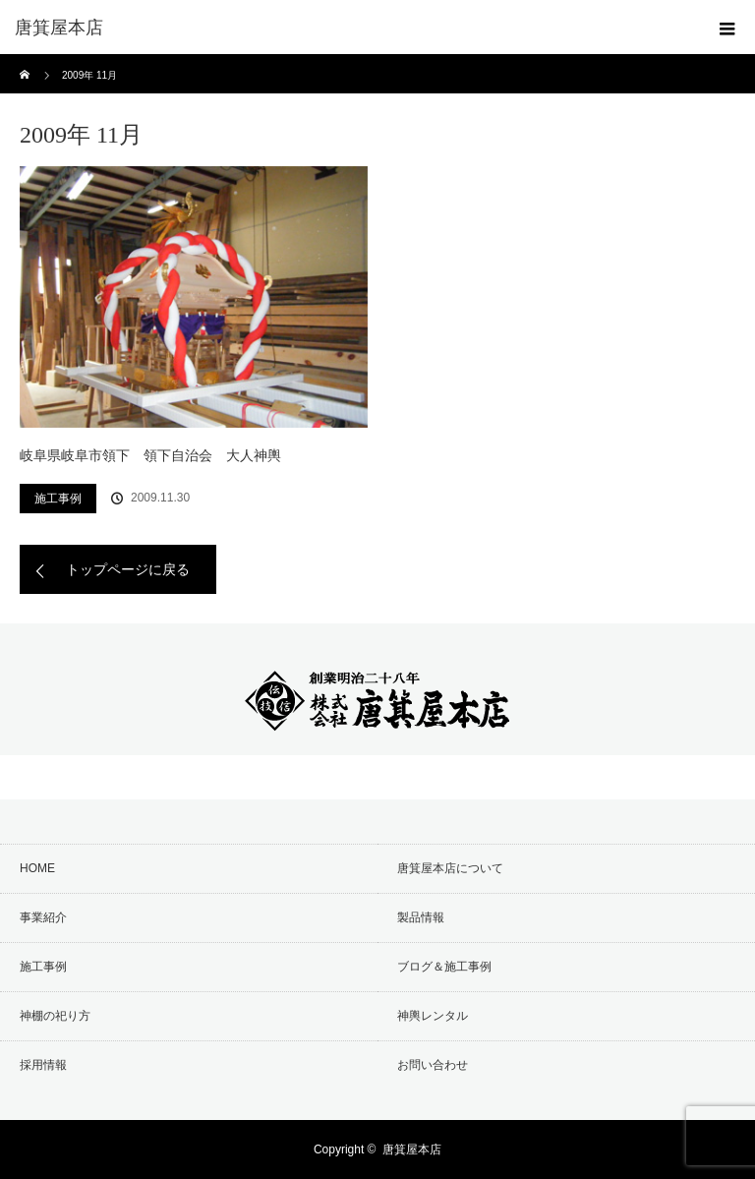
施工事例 (58, 498)
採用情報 (43, 1065)
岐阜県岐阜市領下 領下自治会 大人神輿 (150, 455)
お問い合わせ (432, 1065)
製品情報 (420, 917)
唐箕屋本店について (450, 868)
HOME (37, 868)
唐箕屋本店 (411, 1149)
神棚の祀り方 (55, 1016)
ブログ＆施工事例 (444, 966)
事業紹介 (43, 917)
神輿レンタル (432, 1016)
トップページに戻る (128, 569)
